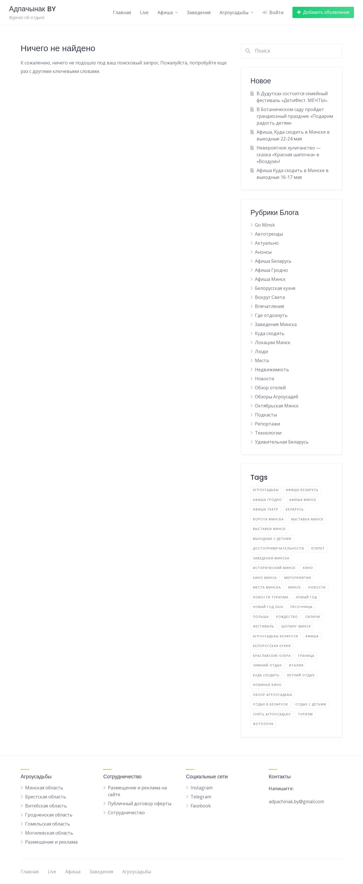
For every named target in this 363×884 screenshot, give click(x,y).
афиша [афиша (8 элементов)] (312, 636)
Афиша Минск (270, 279)
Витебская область (46, 806)
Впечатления (269, 306)
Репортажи (267, 424)
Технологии (268, 433)
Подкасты (266, 415)
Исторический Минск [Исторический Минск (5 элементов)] (274, 568)
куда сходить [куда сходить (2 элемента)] (266, 675)
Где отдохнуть (271, 315)
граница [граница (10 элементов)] (306, 655)
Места (262, 360)
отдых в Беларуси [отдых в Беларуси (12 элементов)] (270, 704)
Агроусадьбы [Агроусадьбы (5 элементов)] (266, 490)
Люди (261, 351)
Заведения (199, 12)
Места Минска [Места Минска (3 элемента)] (267, 587)
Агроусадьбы (234, 12)
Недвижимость (272, 369)
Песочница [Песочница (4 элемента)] (301, 607)
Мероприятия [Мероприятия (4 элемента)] (297, 577)
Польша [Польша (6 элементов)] (261, 616)
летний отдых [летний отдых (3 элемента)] (300, 675)
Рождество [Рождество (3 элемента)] (287, 616)
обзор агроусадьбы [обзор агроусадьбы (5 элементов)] (272, 694)
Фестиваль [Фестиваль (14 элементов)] (263, 626)
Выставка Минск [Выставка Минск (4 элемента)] (307, 519)
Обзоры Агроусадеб (276, 397)
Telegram (201, 797)
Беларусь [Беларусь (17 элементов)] (295, 509)
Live (144, 12)
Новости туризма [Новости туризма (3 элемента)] (270, 597)
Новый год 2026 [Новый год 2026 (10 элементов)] (268, 607)
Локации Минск (272, 342)
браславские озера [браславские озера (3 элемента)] (272, 655)
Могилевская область (49, 833)
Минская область (44, 788)
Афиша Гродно (271, 270)
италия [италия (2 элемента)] (296, 665)
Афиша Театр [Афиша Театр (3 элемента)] (265, 509)
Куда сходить (270, 333)
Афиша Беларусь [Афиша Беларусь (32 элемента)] (302, 490)
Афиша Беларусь (273, 261)
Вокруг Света (270, 297)
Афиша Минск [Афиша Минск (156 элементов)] (302, 500)
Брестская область (45, 797)
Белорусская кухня (275, 288)
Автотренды (269, 234)
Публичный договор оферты (139, 803)
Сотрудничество (126, 812)
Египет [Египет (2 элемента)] (318, 548)
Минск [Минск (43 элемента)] (294, 587)
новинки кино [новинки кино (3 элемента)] (267, 685)
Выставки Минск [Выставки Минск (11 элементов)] (269, 529)
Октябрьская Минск (277, 406)
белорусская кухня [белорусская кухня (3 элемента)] (272, 646)
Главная (122, 12)
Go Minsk (265, 225)
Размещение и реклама (51, 842)
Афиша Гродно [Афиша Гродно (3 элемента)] (267, 500)
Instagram (202, 788)
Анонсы (263, 252)
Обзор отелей (270, 388)
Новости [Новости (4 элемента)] (317, 587)
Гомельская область (47, 824)
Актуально (267, 243)
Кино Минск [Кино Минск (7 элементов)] (265, 577)
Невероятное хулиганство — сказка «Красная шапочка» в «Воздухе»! (289, 154)
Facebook (201, 806)
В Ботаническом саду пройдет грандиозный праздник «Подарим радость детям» (295, 116)
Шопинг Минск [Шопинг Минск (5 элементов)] (296, 626)
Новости (264, 378)
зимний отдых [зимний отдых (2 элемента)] (267, 665)
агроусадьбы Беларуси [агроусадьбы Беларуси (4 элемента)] (275, 636)
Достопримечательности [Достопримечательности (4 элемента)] (278, 548)
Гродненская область (49, 815)
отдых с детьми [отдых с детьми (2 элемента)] (310, 704)
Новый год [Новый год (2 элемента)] (306, 597)
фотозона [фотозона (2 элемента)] (263, 724)
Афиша (165, 12)
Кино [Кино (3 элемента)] (308, 568)
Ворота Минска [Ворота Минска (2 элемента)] (268, 519)
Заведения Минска (276, 324)
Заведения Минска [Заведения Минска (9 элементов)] (271, 558)
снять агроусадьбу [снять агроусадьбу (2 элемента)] (272, 714)
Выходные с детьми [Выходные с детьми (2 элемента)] (272, 539)
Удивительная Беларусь (282, 442)
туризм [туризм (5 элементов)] (305, 714)
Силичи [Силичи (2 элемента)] (312, 616)
